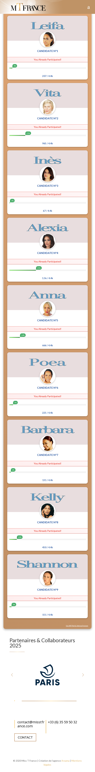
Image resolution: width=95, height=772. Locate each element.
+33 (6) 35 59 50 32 (62, 722)
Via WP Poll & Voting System (77, 626)
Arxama (65, 760)
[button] (83, 674)
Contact (25, 737)
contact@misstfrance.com (30, 724)
